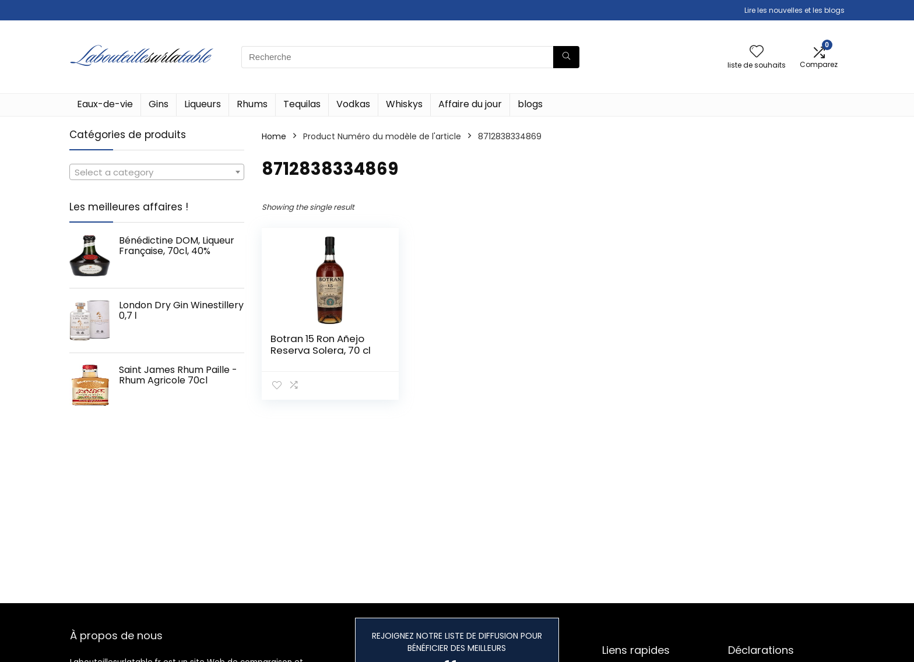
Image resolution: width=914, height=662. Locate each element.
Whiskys (404, 104)
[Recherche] (566, 57)
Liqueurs (202, 104)
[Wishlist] (757, 52)
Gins (158, 104)
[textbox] (157, 172)
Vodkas (353, 104)
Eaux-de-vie (105, 104)
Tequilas (302, 104)
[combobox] (156, 172)
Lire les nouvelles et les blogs (794, 10)
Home (274, 136)
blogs (530, 104)
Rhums (252, 104)
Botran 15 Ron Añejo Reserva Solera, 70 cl (320, 344)
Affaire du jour (470, 104)
